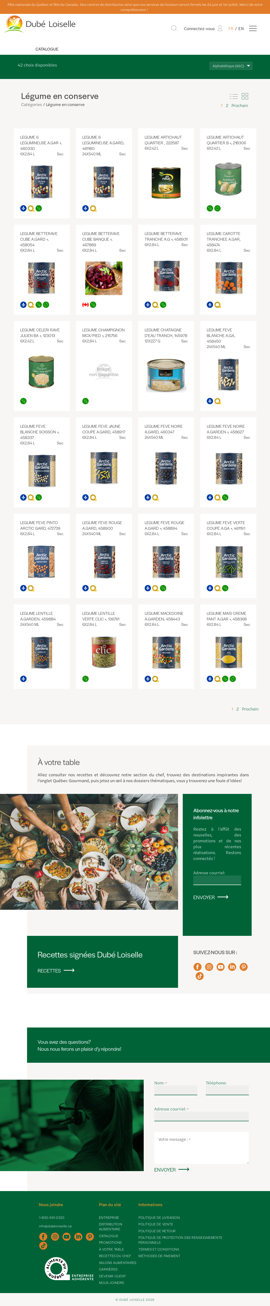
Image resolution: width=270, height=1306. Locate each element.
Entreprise (109, 1217)
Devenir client (112, 1276)
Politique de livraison (159, 1217)
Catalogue (47, 49)
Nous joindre (111, 1282)
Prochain (239, 105)
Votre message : (175, 1139)
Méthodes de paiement (159, 1255)
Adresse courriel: (209, 872)
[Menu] (253, 28)
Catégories (31, 104)
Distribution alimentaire (110, 1226)
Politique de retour (157, 1230)
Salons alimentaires (117, 1262)
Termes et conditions (159, 1249)
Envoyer (204, 897)
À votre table (111, 1249)
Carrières (108, 1269)
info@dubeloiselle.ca (55, 1226)
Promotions (110, 1242)
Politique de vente (156, 1224)
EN (241, 28)
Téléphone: (216, 1083)
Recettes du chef (115, 1255)
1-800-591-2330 (51, 1217)
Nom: (160, 1083)
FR (231, 28)
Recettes (49, 970)
